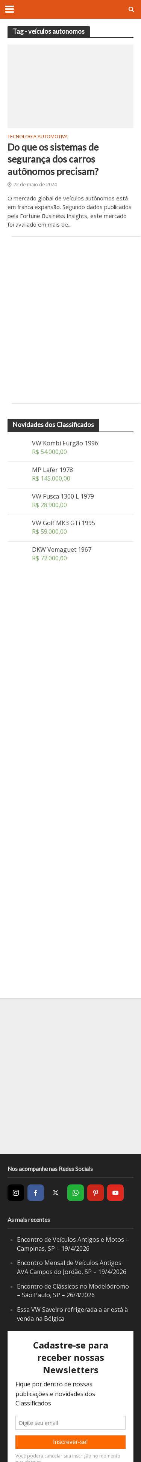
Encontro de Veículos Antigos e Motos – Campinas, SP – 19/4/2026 (73, 1244)
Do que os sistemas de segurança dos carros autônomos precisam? (53, 159)
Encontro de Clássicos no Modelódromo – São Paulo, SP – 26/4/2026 (73, 1290)
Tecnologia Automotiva (38, 137)
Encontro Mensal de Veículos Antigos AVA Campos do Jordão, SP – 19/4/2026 (71, 1267)
